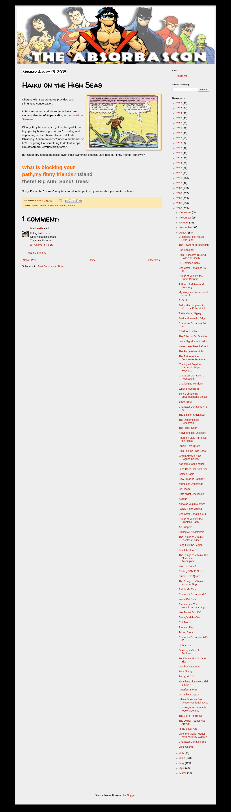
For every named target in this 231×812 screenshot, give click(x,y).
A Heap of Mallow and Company (191, 286)
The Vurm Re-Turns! (190, 715)
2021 (179, 128)
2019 (179, 138)
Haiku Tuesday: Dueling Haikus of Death (192, 256)
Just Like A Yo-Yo (188, 550)
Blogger (130, 795)
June (182, 758)
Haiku (51, 205)
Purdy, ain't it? (187, 676)
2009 (179, 188)
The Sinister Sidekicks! (192, 414)
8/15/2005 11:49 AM (41, 245)
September (186, 227)
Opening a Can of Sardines (189, 652)
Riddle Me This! (187, 589)
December (185, 212)
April (182, 768)
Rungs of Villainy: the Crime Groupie (191, 278)
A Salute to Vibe (188, 331)
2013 (179, 168)
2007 (179, 198)
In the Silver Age (188, 728)
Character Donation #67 (192, 594)
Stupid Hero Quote (189, 446)
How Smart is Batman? (192, 478)
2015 (179, 158)
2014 (179, 163)
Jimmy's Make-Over (190, 617)
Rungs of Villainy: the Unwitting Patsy (191, 521)
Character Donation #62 (192, 741)
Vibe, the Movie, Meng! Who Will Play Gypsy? (193, 735)
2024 (179, 113)
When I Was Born (189, 388)
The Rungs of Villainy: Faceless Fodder (191, 538)
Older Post (154, 260)
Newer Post (29, 260)
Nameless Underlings (191, 483)
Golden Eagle (186, 474)
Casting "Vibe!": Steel (191, 571)
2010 (179, 183)
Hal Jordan (60, 205)
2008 (179, 193)
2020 (179, 133)
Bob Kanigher (186, 250)
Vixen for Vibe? (187, 566)
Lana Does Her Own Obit (193, 469)
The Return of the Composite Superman (192, 358)
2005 (179, 208)
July (182, 753)
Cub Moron (185, 622)
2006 (179, 203)
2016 (179, 153)
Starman (71, 205)
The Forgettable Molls (191, 351)
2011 (179, 178)
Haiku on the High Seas (192, 450)
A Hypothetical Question (192, 432)
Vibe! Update (186, 746)
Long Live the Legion (190, 545)
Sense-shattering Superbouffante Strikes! (193, 395)
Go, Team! (184, 489)
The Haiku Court (188, 427)
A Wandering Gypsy (190, 313)
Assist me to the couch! (192, 463)
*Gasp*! (183, 498)
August (183, 232)
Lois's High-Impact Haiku (193, 341)
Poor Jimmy (185, 671)
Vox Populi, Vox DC (190, 612)
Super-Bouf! (185, 401)
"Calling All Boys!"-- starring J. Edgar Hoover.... (190, 367)
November (185, 217)
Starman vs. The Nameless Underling (191, 606)
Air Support (185, 527)
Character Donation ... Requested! (191, 377)
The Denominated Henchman (189, 421)
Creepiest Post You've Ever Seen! (191, 238)
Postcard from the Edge (192, 318)
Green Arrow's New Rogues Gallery (190, 457)
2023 (179, 118)
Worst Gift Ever (187, 599)
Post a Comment (36, 252)
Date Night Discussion (191, 493)
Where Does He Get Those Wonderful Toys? (193, 701)
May (182, 763)
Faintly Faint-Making (190, 508)
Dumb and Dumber (189, 666)
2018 (179, 143)
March (183, 773)
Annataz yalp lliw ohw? (192, 504)
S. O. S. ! (184, 300)
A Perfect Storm (188, 689)
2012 (179, 173)
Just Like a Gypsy (189, 694)
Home (92, 260)
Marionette (36, 228)
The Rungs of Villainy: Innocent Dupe (191, 583)
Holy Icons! (185, 645)
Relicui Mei (182, 75)
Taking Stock (186, 632)
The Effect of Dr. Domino (193, 336)
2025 (179, 108)
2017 (179, 148)
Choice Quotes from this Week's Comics (192, 709)
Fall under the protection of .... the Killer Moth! (192, 307)
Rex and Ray (186, 627)
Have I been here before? (193, 346)
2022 (179, 123)
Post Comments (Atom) (51, 266)
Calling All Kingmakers (191, 532)
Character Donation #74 (192, 513)
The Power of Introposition (193, 244)
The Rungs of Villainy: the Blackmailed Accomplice (193, 558)
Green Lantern (39, 205)
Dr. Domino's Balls (189, 263)
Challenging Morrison (191, 383)
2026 (179, 103)
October (184, 222)
